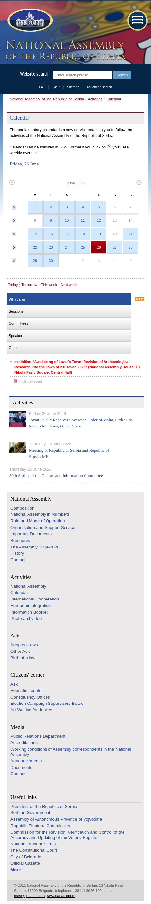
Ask (14, 684)
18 (83, 234)
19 (99, 234)
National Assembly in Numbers (39, 514)
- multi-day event (28, 381)
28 (131, 247)
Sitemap (73, 87)
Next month (139, 182)
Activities (95, 99)
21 (131, 234)
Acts (15, 636)
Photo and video (26, 618)
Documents (21, 767)
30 (51, 261)
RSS (63, 147)
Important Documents (31, 533)
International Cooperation (34, 599)
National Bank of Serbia (33, 844)
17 (67, 234)
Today (13, 285)
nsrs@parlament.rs (29, 896)
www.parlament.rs (61, 896)
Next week (69, 285)
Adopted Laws (24, 644)
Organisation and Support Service (42, 527)
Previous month (12, 182)
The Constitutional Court (33, 850)
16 (51, 234)
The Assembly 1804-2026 (35, 547)
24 (67, 247)
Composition (22, 508)
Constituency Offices (30, 697)
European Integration (30, 605)
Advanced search (99, 87)
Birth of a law (22, 657)
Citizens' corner (27, 675)
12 (99, 220)
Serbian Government (30, 812)
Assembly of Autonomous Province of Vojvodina (56, 819)
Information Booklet (29, 612)
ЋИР (56, 87)
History (17, 553)
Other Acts (20, 651)
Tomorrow (29, 285)
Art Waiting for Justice (31, 709)
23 (51, 247)
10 (67, 220)
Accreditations (24, 742)
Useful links (23, 797)
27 (115, 247)
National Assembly (31, 499)
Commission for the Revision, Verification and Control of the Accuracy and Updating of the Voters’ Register (67, 835)
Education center (26, 690)
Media (17, 727)
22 (35, 247)
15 (35, 234)
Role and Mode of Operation (37, 520)
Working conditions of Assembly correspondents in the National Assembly (70, 752)
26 (99, 247)
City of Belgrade (25, 856)
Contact (17, 559)
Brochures (20, 540)
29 (35, 261)
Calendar (113, 99)
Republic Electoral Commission (40, 825)
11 (83, 220)
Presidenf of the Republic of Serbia (43, 806)
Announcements (26, 760)
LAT (42, 87)
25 (83, 247)
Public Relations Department (37, 736)
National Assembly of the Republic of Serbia (47, 99)
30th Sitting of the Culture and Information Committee (56, 475)
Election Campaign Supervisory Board (47, 703)
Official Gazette (25, 863)
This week (49, 285)
